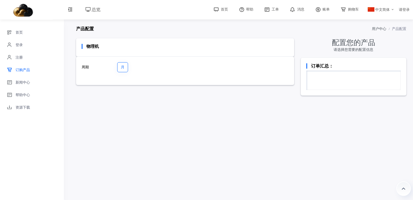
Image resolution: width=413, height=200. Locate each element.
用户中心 (379, 29)
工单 (271, 9)
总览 (93, 9)
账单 (322, 9)
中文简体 (379, 10)
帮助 (246, 9)
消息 (296, 9)
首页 (220, 9)
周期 (85, 67)
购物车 (349, 9)
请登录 (404, 10)
